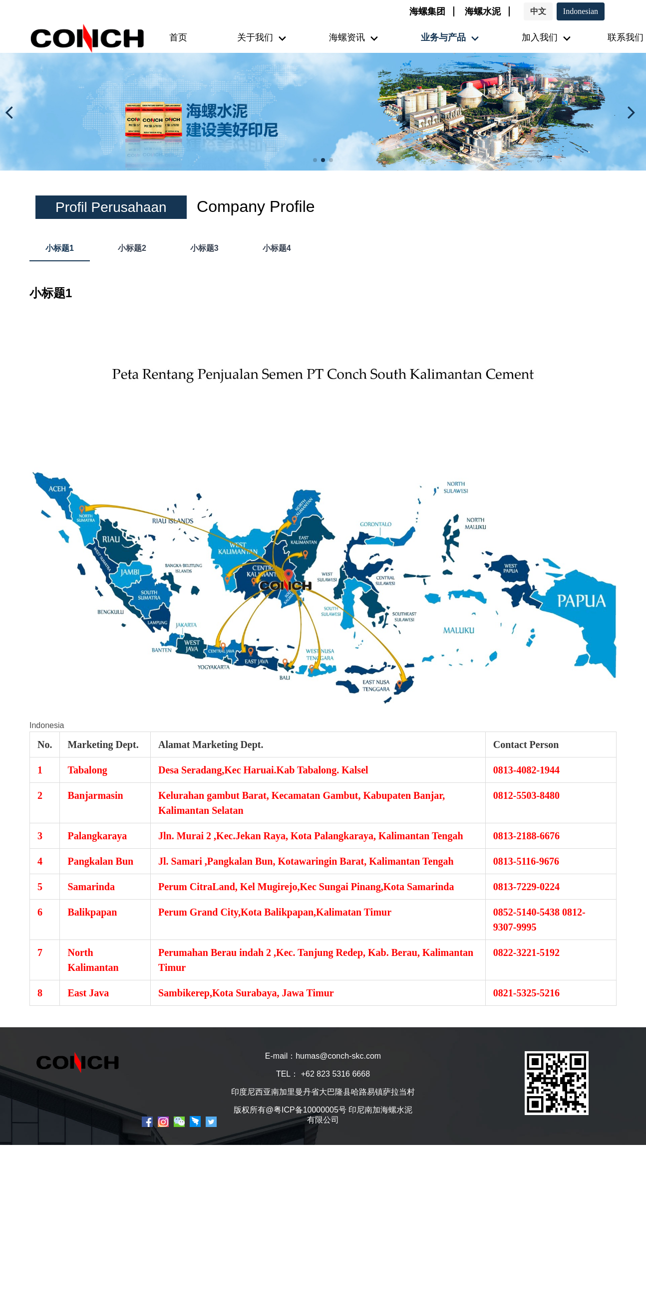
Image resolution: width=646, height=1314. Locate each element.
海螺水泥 (483, 11)
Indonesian (580, 11)
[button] (11, 112)
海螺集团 (427, 11)
